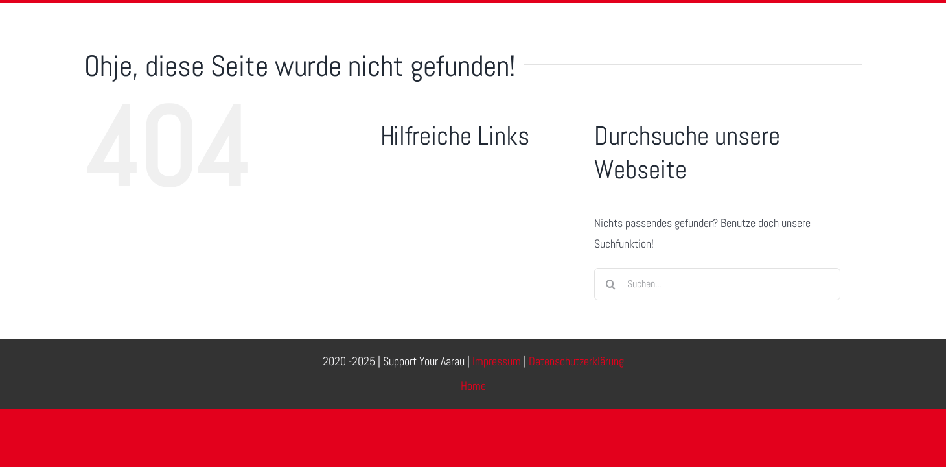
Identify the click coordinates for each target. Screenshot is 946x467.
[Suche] (610, 284)
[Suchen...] (717, 284)
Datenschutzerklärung (576, 360)
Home (473, 385)
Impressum (496, 360)
